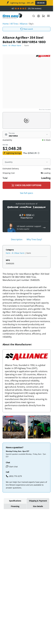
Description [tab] (16, 239)
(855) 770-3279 (14, 476)
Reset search (26, 29)
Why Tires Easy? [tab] (34, 239)
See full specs (26, 193)
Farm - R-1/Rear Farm (12, 45)
